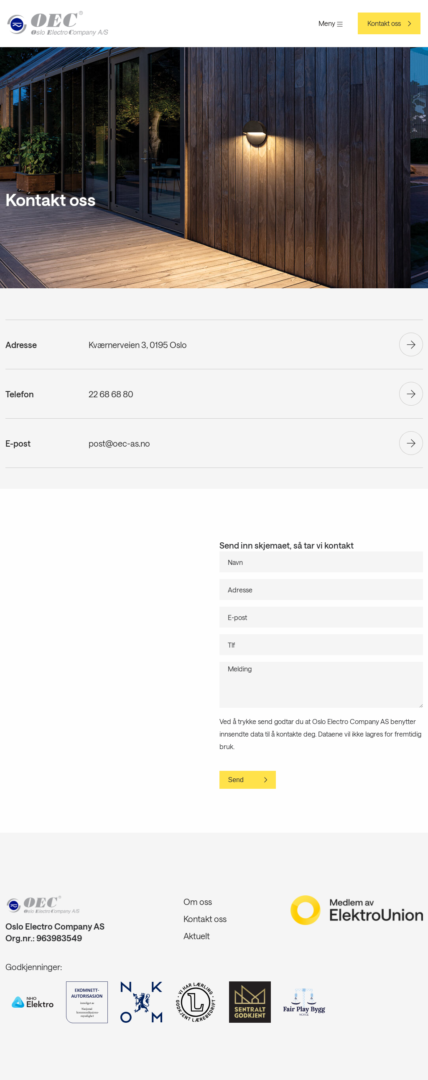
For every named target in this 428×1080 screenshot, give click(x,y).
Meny (330, 23)
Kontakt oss (384, 23)
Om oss (197, 902)
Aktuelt (196, 936)
